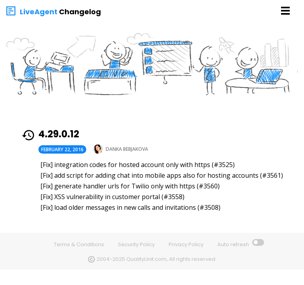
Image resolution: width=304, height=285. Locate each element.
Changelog (80, 12)
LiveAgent (38, 12)
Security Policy (136, 244)
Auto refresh (233, 244)
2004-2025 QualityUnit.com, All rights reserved (156, 259)
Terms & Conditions (79, 244)
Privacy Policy (186, 244)
